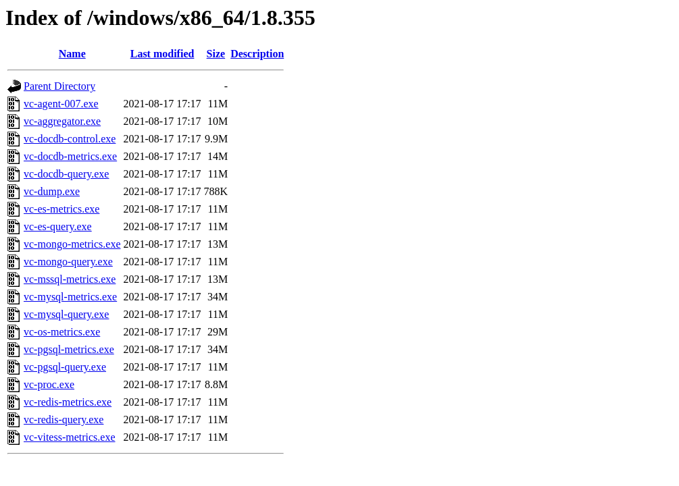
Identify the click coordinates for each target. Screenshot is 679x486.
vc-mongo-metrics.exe (72, 244)
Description (257, 53)
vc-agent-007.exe (61, 103)
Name (72, 53)
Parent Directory (59, 86)
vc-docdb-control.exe (70, 138)
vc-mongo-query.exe (68, 261)
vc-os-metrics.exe (62, 332)
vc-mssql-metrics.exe (70, 279)
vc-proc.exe (49, 384)
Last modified (162, 53)
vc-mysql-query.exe (66, 314)
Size (216, 53)
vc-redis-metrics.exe (67, 402)
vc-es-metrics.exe (61, 209)
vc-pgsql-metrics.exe (69, 349)
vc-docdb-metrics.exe (70, 156)
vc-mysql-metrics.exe (70, 296)
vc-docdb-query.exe (66, 174)
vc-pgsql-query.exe (65, 367)
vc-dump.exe (52, 191)
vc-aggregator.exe (62, 121)
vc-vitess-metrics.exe (70, 437)
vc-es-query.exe (58, 226)
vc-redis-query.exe (63, 419)
